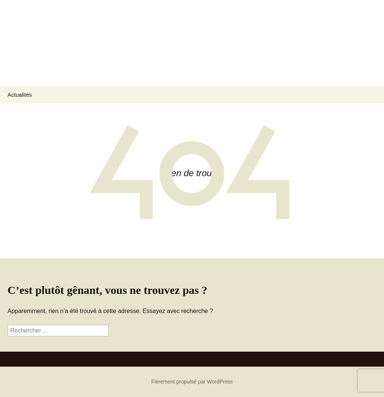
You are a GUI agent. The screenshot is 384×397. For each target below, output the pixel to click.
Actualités (20, 94)
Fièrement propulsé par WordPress (192, 382)
